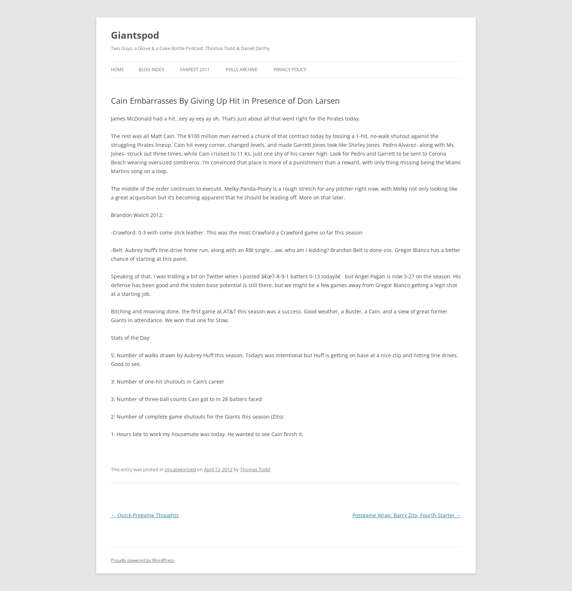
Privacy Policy (290, 69)
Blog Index (151, 69)
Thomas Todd (255, 469)
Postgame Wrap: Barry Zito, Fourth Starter (406, 515)
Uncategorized (180, 469)
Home (117, 69)
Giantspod (135, 35)
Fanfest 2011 (195, 69)
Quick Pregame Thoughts (145, 515)
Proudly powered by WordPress (142, 560)
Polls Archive (242, 69)
